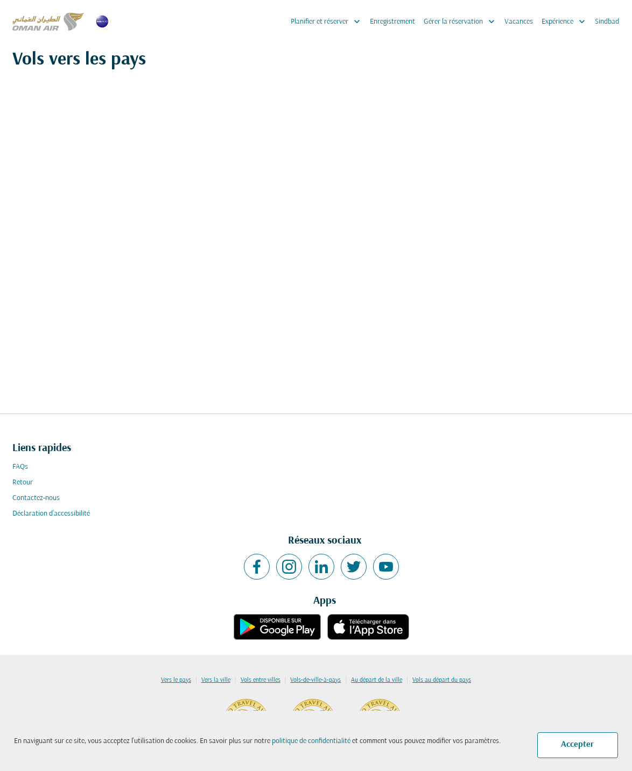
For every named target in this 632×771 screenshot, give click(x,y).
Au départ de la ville (376, 680)
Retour (22, 483)
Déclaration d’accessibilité (51, 514)
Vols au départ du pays (441, 680)
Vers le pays (176, 680)
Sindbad (607, 22)
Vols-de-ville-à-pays (315, 680)
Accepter (577, 744)
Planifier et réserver (328, 21)
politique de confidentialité (311, 741)
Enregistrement (392, 22)
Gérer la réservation (462, 21)
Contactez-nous (36, 498)
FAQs (20, 467)
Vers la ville (215, 680)
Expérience (566, 21)
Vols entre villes (260, 680)
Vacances (518, 22)
